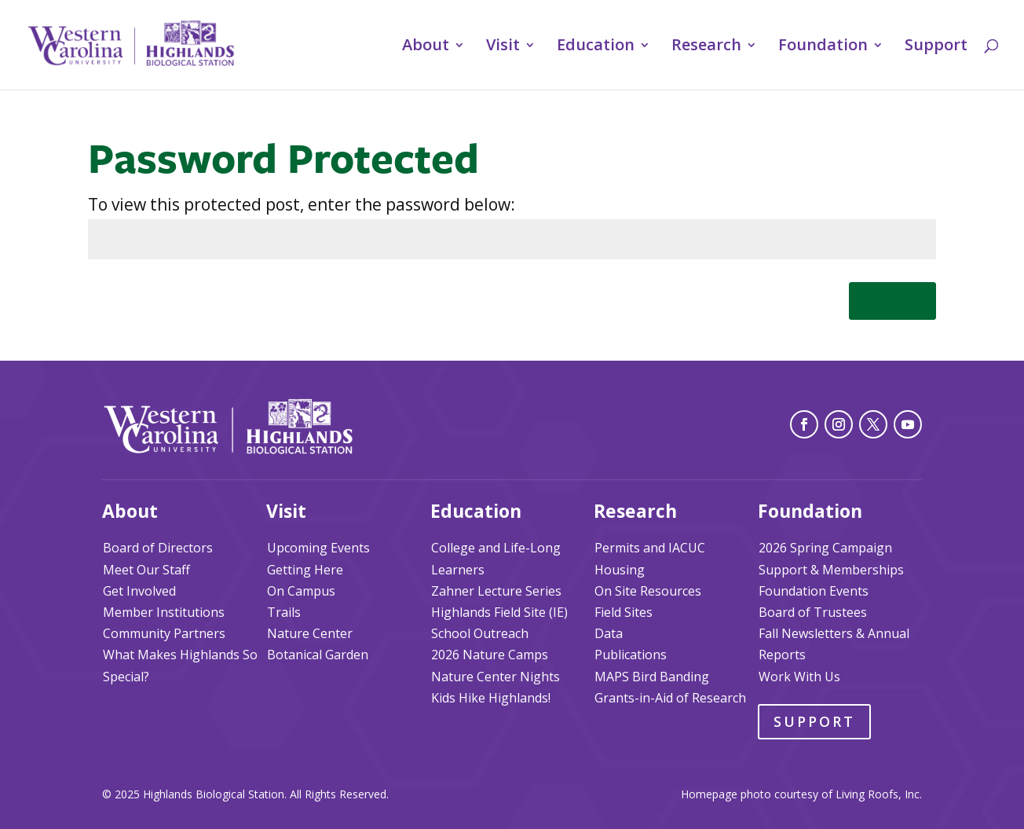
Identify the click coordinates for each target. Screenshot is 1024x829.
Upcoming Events (318, 547)
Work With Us (799, 676)
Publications (630, 654)
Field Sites (623, 612)
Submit (892, 300)
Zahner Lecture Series (496, 591)
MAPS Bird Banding (651, 676)
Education (596, 47)
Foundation (823, 47)
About (425, 47)
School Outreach (479, 633)
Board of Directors (158, 547)
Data (608, 633)
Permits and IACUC (649, 547)
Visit (503, 47)
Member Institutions (164, 612)
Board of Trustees (813, 612)
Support (936, 47)
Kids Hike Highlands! (490, 697)
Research (706, 47)
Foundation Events (814, 591)
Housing (619, 569)
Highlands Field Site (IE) (499, 612)
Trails (284, 612)
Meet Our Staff (146, 569)
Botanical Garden (317, 654)
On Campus (301, 591)
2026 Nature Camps (489, 654)
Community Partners (164, 633)
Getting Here (305, 569)
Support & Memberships (831, 569)
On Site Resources (647, 591)
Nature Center (310, 633)
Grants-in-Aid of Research (670, 697)
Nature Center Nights (495, 676)
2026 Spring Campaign (825, 547)
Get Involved (139, 591)
